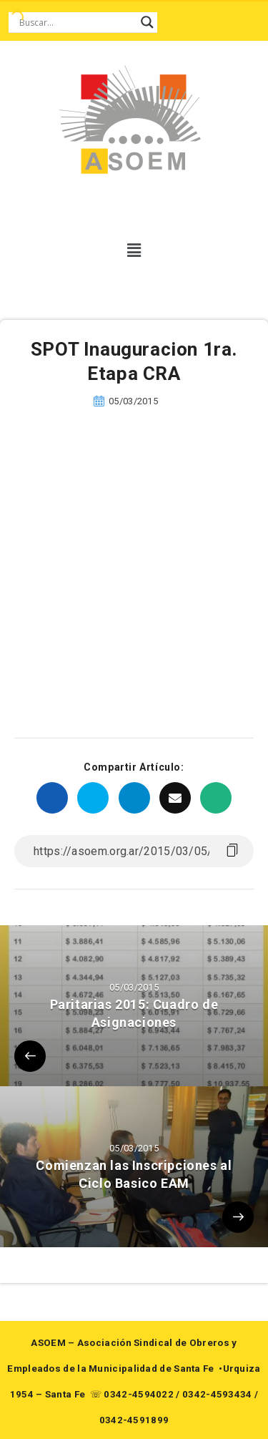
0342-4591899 (134, 1420)
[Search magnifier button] (147, 22)
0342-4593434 (217, 1394)
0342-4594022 (139, 1394)
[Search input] (76, 22)
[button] (134, 250)
